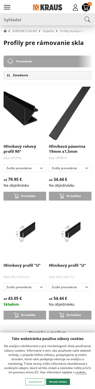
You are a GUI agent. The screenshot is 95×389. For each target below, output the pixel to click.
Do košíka (28, 195)
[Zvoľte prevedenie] (25, 168)
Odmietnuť (35, 381)
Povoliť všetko (58, 381)
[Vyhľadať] (47, 19)
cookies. (81, 372)
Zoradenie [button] (17, 75)
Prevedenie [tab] (24, 61)
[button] (8, 31)
